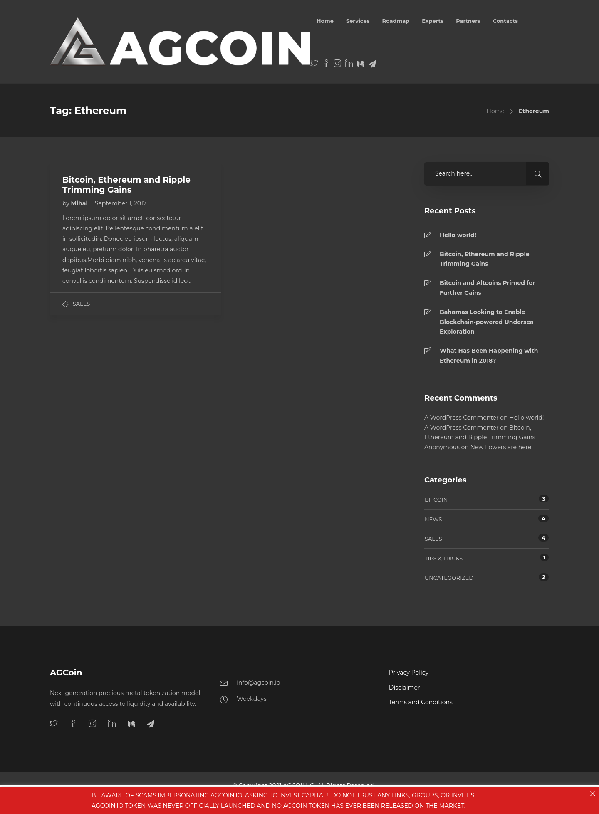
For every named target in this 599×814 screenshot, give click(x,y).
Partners (468, 20)
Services (358, 20)
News (433, 519)
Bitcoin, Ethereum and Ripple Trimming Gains (485, 259)
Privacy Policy (408, 672)
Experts (432, 20)
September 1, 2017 (121, 203)
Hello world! (458, 235)
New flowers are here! (501, 447)
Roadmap (396, 20)
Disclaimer (404, 687)
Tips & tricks (444, 558)
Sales (81, 303)
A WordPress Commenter (461, 417)
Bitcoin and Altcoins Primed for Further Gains (487, 288)
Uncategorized (449, 577)
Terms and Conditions (421, 702)
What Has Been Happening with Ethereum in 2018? (489, 355)
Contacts (505, 20)
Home (325, 20)
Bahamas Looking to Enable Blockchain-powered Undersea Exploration (487, 322)
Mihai (80, 203)
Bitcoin (436, 499)
